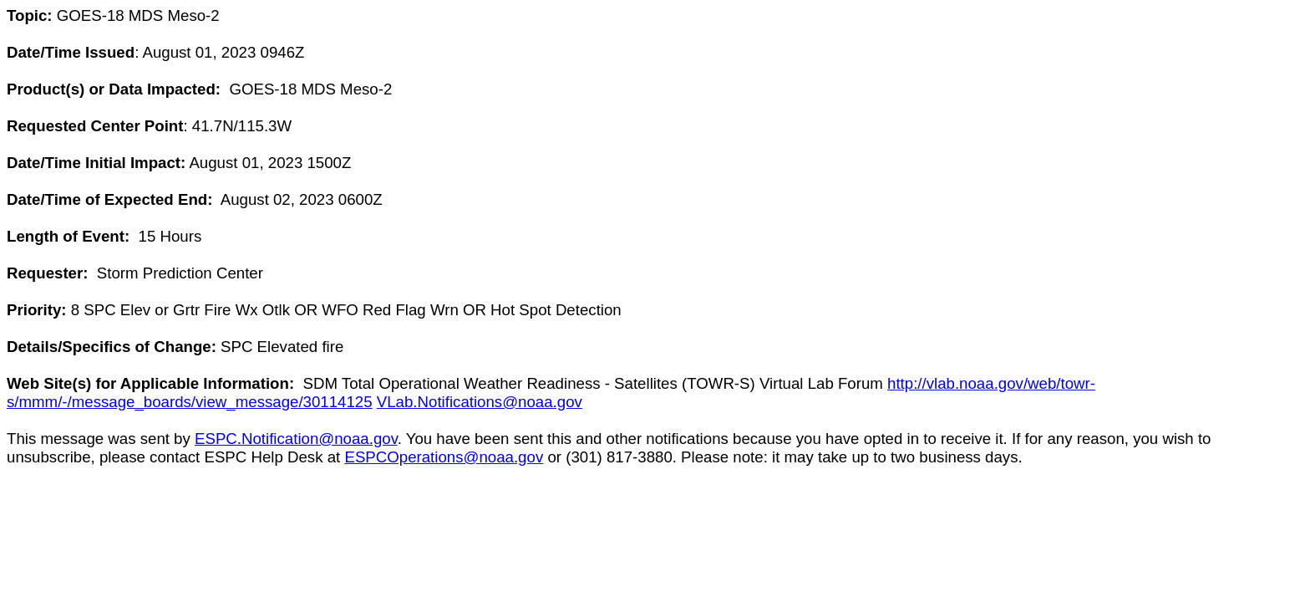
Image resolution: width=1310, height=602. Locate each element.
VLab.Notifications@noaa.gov (479, 402)
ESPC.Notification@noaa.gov (296, 438)
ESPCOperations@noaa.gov (443, 457)
